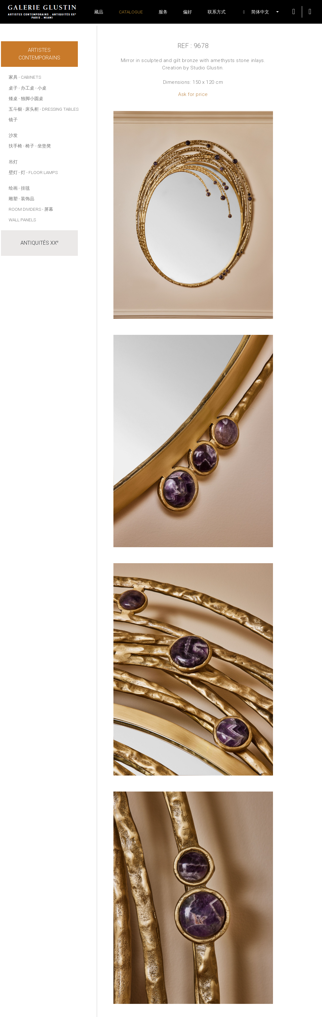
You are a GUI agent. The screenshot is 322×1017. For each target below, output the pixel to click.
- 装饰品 (26, 198)
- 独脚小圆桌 (31, 98)
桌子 (13, 88)
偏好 (187, 11)
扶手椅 (15, 145)
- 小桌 (40, 88)
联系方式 (217, 11)
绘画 (13, 188)
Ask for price (193, 94)
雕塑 (13, 198)
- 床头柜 (31, 109)
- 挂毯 (24, 188)
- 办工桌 (26, 88)
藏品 (98, 11)
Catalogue (131, 11)
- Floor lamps (42, 172)
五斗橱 (15, 109)
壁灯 (13, 172)
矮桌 (13, 98)
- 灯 (22, 172)
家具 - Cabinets (25, 77)
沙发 (13, 135)
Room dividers (25, 209)
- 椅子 (28, 145)
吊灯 (13, 161)
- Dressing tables (59, 109)
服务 (163, 11)
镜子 (13, 119)
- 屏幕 (47, 209)
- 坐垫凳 (43, 145)
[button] (257, 12)
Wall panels (22, 219)
